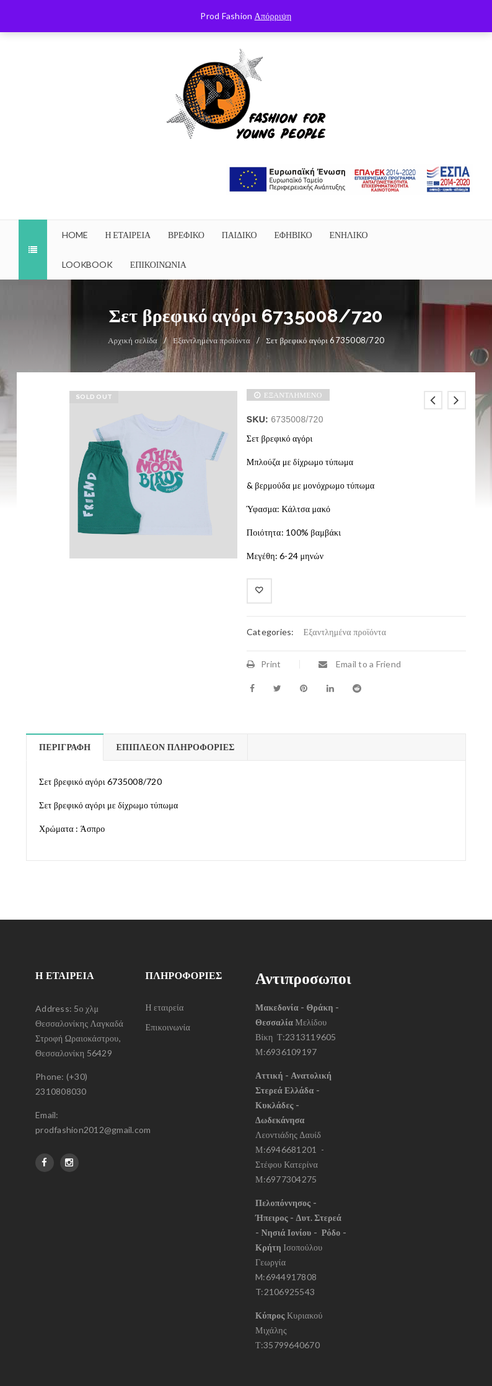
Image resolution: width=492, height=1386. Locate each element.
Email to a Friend (359, 664)
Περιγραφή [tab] (64, 747)
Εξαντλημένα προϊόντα (211, 340)
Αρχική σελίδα (132, 340)
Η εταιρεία (165, 1007)
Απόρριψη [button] (273, 16)
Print (264, 664)
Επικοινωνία (168, 1027)
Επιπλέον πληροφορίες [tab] (175, 747)
